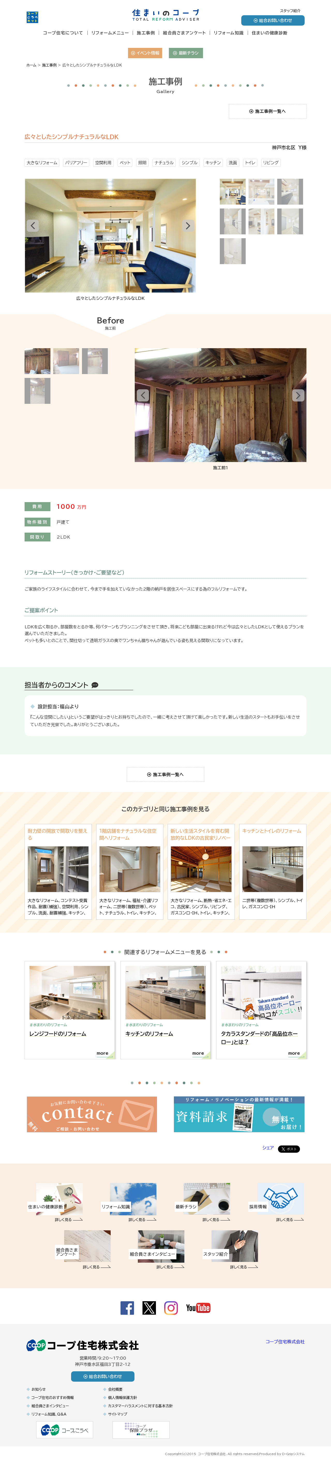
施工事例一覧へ (267, 111)
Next (190, 235)
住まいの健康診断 (270, 33)
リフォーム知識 (229, 33)
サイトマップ (117, 1419)
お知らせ (39, 1394)
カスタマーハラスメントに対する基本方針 (140, 1410)
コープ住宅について (63, 33)
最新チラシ (186, 53)
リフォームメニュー (110, 33)
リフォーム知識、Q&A (49, 1419)
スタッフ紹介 (290, 11)
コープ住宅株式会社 (285, 1346)
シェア (268, 1152)
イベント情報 (145, 53)
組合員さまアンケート (184, 33)
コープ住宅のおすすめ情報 (53, 1402)
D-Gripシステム (293, 1457)
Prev (31, 235)
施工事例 (146, 33)
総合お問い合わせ (273, 20)
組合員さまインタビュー (50, 1410)
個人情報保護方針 (122, 1402)
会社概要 (115, 1394)
